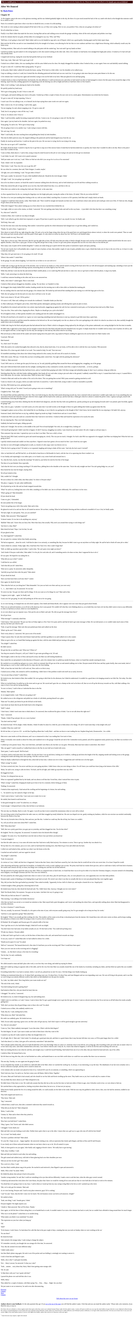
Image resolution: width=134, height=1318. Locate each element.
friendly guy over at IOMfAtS (118, 2)
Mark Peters (8, 11)
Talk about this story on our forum (67, 1298)
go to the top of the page (53, 1304)
